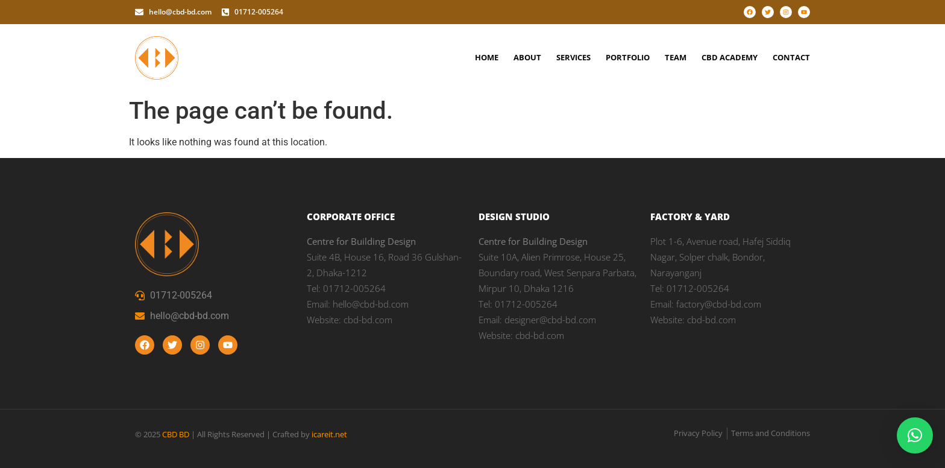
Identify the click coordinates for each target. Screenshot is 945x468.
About (527, 57)
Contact (791, 57)
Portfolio (628, 57)
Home (486, 57)
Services (573, 57)
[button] (915, 435)
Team (675, 57)
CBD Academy (730, 57)
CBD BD (175, 434)
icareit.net (329, 434)
